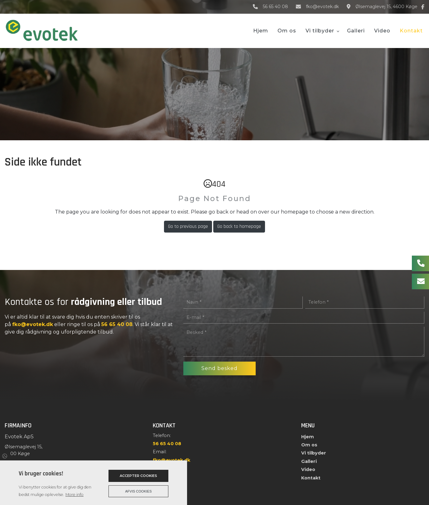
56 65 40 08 (275, 6)
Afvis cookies (138, 491)
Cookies (5, 455)
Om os (309, 445)
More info (74, 494)
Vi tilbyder (313, 453)
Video (308, 469)
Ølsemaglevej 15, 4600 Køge (386, 6)
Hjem (307, 437)
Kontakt (311, 478)
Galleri (309, 461)
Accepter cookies (138, 476)
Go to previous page (188, 226)
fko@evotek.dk (322, 6)
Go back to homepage (239, 226)
